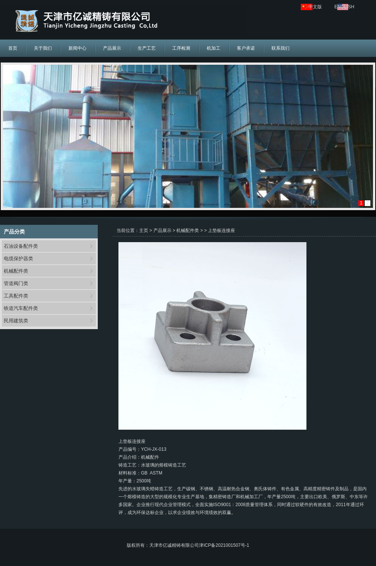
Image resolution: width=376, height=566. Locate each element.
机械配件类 (16, 271)
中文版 (315, 6)
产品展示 (162, 230)
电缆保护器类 (18, 258)
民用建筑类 (16, 320)
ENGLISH (344, 6)
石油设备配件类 (21, 246)
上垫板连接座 (221, 230)
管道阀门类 (16, 283)
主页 (143, 230)
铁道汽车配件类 (21, 308)
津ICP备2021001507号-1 (224, 545)
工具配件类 (16, 296)
